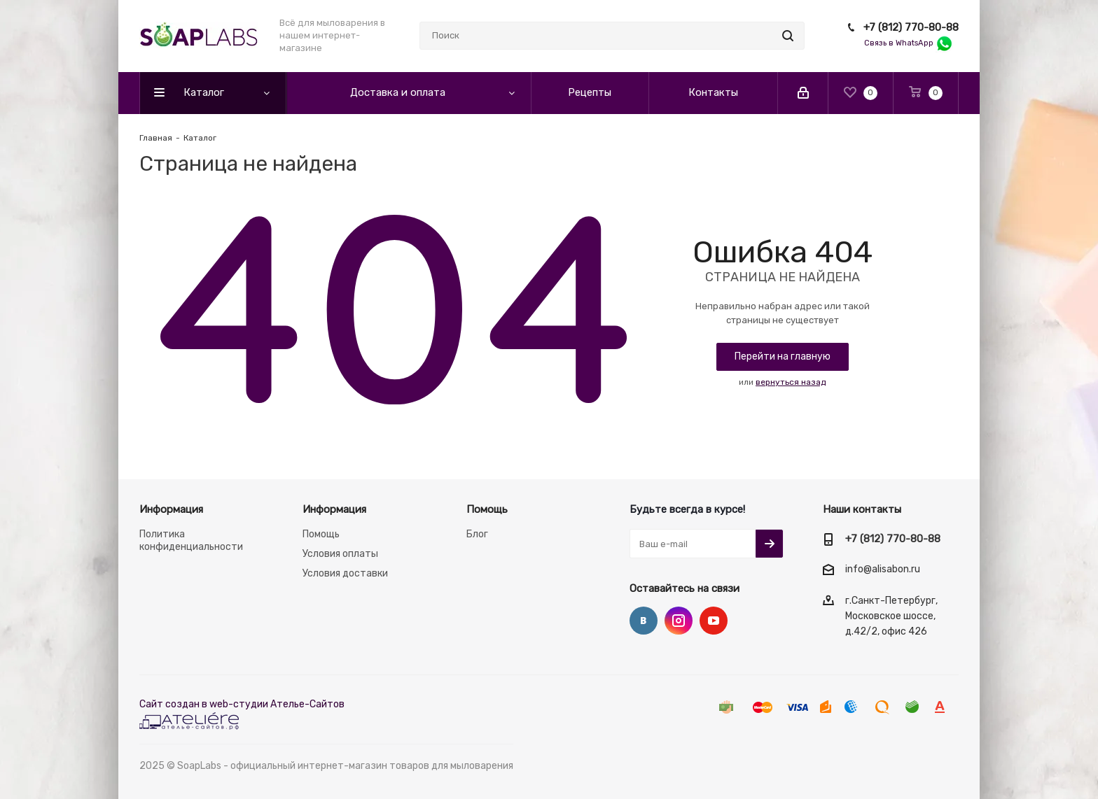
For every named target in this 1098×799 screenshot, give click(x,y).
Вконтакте (644, 621)
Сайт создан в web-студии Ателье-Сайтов (242, 704)
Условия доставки (345, 573)
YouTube (714, 621)
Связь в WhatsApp (908, 43)
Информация (171, 509)
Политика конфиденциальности (191, 540)
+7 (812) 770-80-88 (911, 27)
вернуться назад (791, 382)
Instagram (679, 621)
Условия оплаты (340, 554)
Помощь (321, 534)
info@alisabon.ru (882, 570)
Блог (477, 534)
